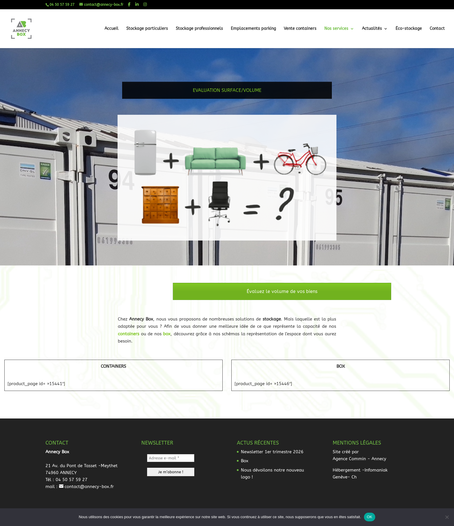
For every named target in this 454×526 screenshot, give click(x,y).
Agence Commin (349, 458)
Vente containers (300, 29)
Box (244, 460)
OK (369, 517)
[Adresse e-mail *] (170, 458)
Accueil (111, 29)
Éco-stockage (409, 29)
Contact (437, 29)
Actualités (372, 29)
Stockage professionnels (199, 29)
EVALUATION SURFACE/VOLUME (227, 94)
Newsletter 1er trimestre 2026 (272, 451)
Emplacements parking (253, 29)
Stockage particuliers (147, 29)
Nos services (336, 29)
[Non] (447, 517)
